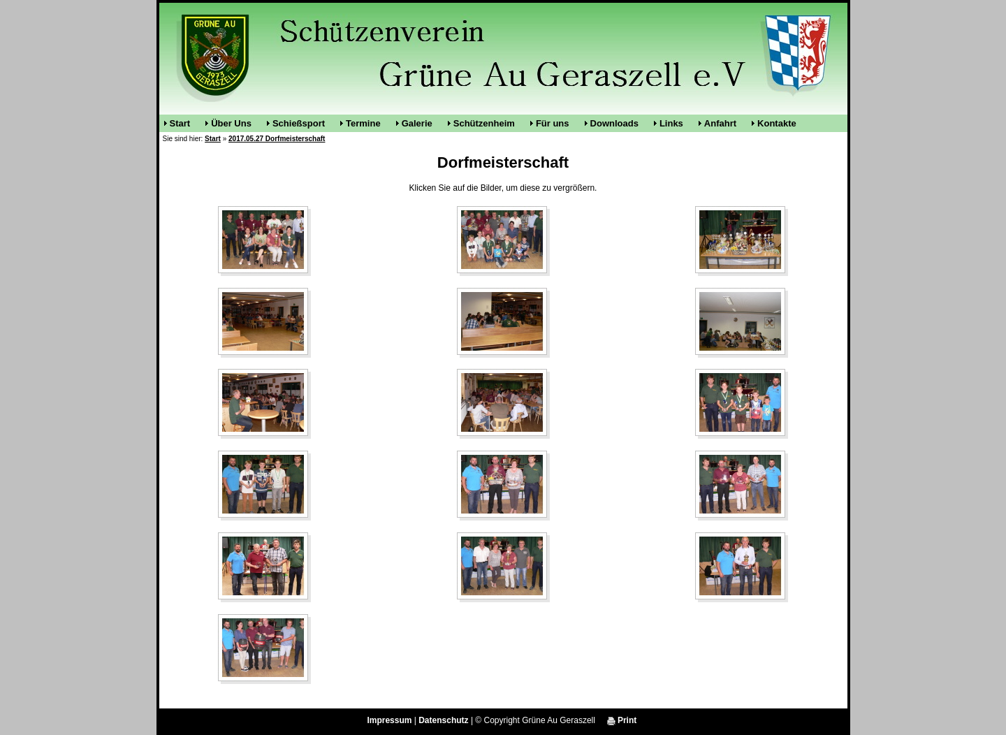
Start (180, 123)
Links (671, 123)
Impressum (389, 720)
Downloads (614, 123)
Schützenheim (484, 123)
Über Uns (231, 123)
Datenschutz (443, 720)
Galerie (417, 123)
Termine (363, 123)
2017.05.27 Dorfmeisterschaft (276, 139)
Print (622, 720)
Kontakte (776, 123)
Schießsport (298, 123)
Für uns (552, 123)
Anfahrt (720, 123)
